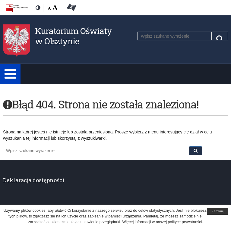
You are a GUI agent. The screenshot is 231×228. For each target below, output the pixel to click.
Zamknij (217, 211)
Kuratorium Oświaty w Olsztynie (73, 36)
